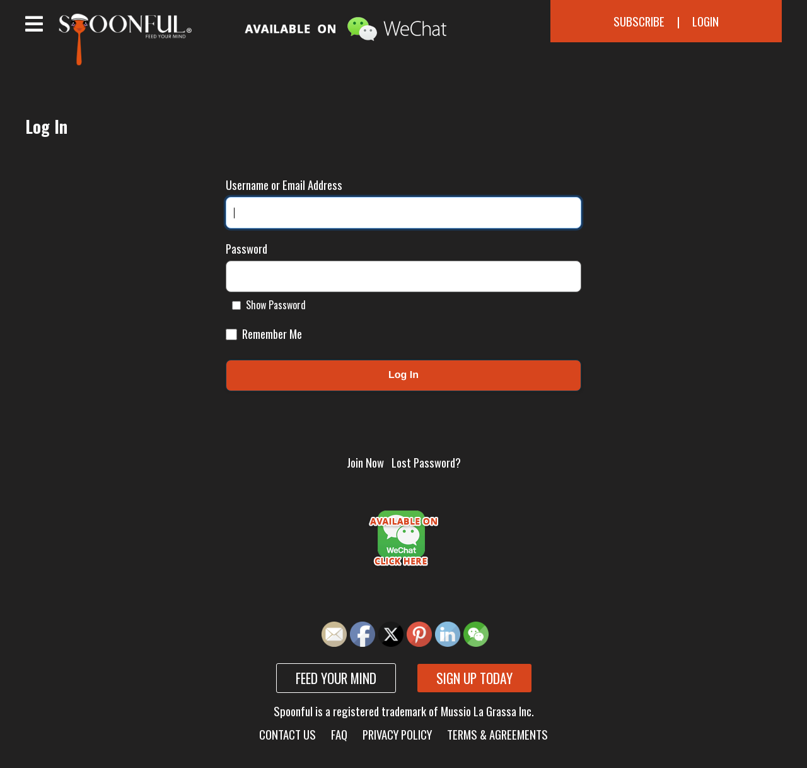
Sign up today (474, 678)
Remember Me (264, 333)
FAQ (339, 734)
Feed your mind (336, 678)
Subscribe (639, 21)
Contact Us (287, 734)
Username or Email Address (284, 184)
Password (246, 248)
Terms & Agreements (497, 734)
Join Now (365, 462)
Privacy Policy (397, 734)
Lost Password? (426, 462)
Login (705, 21)
